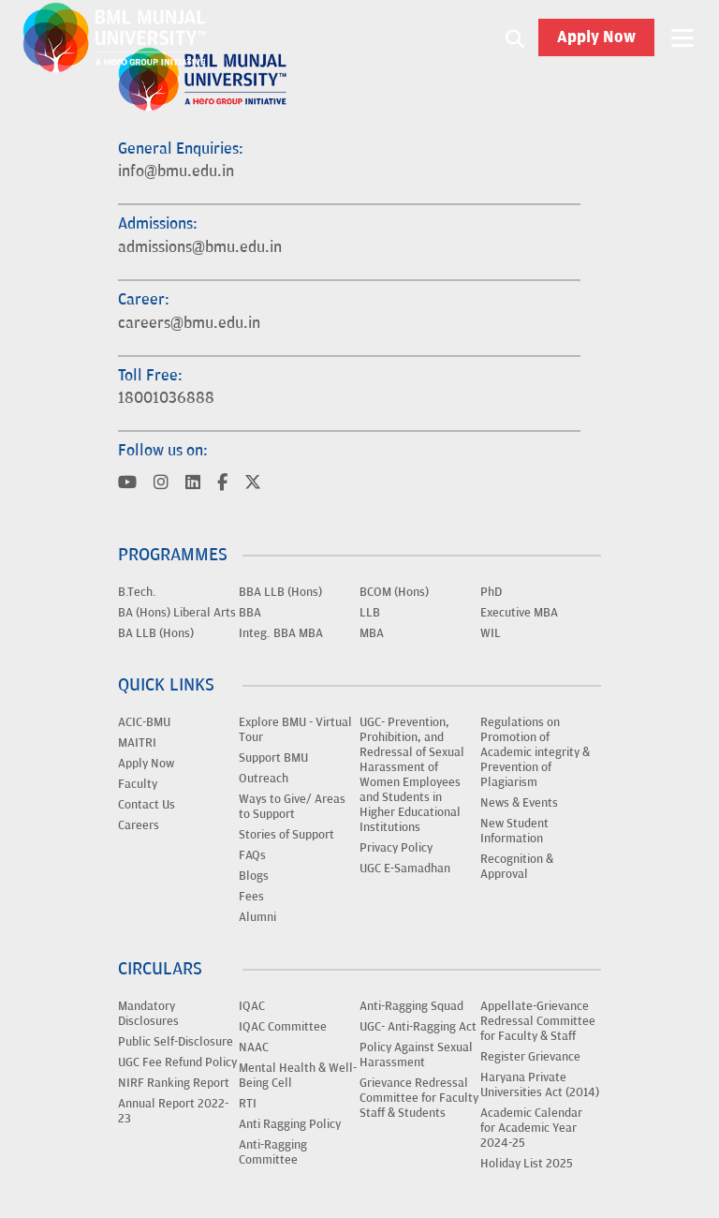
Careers (138, 825)
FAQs (252, 855)
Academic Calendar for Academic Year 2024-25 (531, 1128)
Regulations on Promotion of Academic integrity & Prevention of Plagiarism (535, 752)
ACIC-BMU (144, 722)
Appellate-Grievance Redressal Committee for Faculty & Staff (537, 1021)
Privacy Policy (396, 847)
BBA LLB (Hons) (280, 592)
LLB (370, 612)
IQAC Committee (283, 1026)
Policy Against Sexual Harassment (416, 1055)
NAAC (254, 1047)
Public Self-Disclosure (175, 1041)
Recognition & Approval (516, 867)
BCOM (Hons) (394, 592)
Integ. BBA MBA (281, 633)
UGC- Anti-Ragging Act (418, 1026)
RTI (248, 1103)
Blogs (254, 876)
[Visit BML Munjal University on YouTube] (127, 484)
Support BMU (273, 757)
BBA (250, 612)
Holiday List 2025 (526, 1163)
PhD (491, 592)
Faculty (137, 784)
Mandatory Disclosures (148, 1014)
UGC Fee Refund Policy (177, 1062)
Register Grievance (530, 1056)
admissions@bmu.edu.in (200, 247)
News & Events (519, 802)
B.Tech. (137, 592)
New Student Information (514, 831)
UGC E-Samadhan (405, 868)
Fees (251, 896)
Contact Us (146, 804)
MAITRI (137, 742)
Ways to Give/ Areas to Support (292, 807)
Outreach (263, 778)
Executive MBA (519, 612)
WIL (490, 633)
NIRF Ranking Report (173, 1083)
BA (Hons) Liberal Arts (177, 612)
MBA (372, 633)
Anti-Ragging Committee (273, 1152)
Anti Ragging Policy (290, 1124)
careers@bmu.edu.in (189, 323)
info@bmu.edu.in (176, 171)
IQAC (252, 1006)
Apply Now (596, 37)
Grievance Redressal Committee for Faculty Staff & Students (419, 1098)
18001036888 (166, 398)
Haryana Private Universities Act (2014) (539, 1085)
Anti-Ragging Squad (411, 1006)
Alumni (257, 917)
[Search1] (515, 37)
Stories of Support (286, 834)
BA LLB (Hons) (156, 633)
